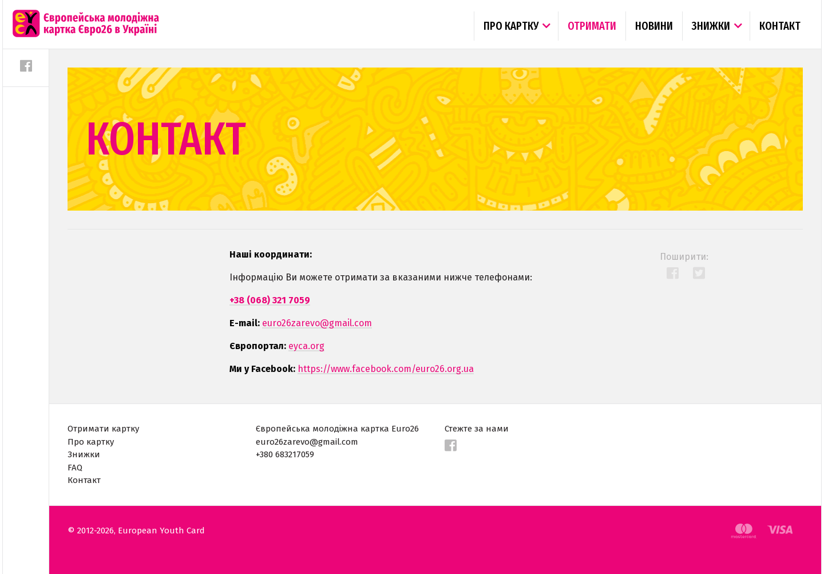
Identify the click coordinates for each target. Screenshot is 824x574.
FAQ (75, 467)
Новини (654, 26)
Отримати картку (103, 428)
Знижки (711, 26)
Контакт (780, 26)
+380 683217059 (285, 454)
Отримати (592, 26)
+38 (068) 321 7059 (269, 300)
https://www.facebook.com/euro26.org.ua (386, 368)
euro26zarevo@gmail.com (317, 323)
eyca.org (306, 346)
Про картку (511, 26)
